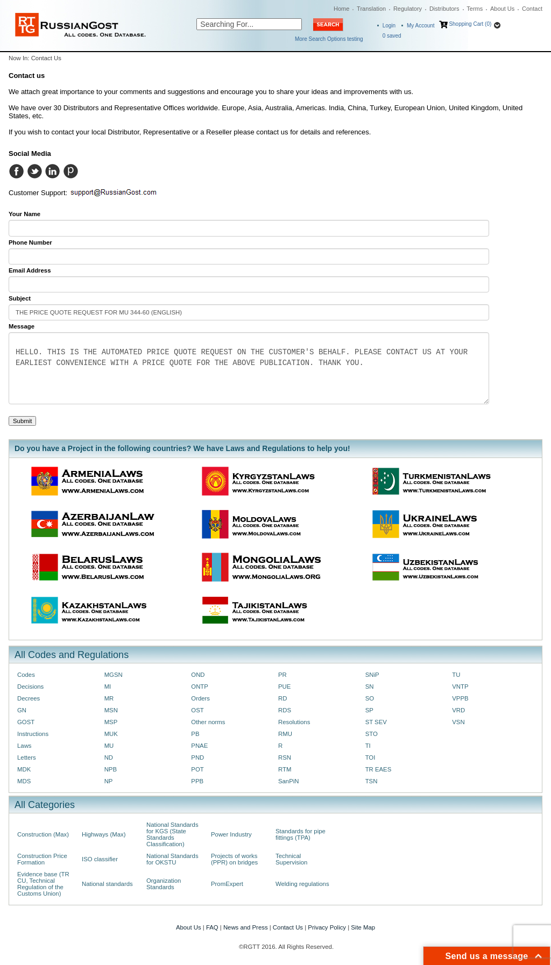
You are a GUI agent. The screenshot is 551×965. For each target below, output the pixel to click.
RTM (284, 769)
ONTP (199, 686)
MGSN (113, 674)
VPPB (460, 698)
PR (282, 674)
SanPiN (288, 781)
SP (369, 710)
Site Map (363, 927)
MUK (111, 734)
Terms (475, 8)
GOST (25, 722)
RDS (284, 710)
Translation (371, 8)
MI (107, 686)
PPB (197, 781)
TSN (371, 781)
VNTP (460, 686)
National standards (107, 884)
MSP (111, 722)
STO (371, 734)
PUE (284, 686)
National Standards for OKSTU (172, 859)
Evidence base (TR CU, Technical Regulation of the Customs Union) (43, 884)
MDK (24, 769)
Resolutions (294, 722)
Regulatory (407, 8)
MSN (111, 710)
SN (369, 686)
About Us (502, 8)
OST (197, 710)
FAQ (212, 927)
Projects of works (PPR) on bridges (234, 859)
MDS (24, 781)
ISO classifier (100, 859)
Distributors (444, 8)
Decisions (30, 686)
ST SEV (376, 722)
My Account (421, 25)
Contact (532, 8)
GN (21, 710)
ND (108, 757)
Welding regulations (302, 884)
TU (456, 674)
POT (197, 769)
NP (108, 781)
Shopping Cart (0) (470, 24)
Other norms (208, 722)
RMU (285, 734)
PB (195, 734)
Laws (24, 745)
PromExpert (227, 884)
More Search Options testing (329, 39)
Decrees (28, 698)
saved (392, 36)
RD (282, 698)
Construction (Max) (43, 834)
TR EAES (378, 769)
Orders (200, 698)
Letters (26, 757)
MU (109, 745)
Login (389, 25)
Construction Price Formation (42, 859)
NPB (110, 769)
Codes (26, 674)
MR (109, 698)
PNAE (199, 745)
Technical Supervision (291, 859)
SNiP (372, 674)
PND (197, 757)
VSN (458, 722)
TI (368, 745)
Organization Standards (163, 883)
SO (369, 698)
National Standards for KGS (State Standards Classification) (172, 834)
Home (341, 8)
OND (197, 674)
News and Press (245, 927)
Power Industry (231, 834)
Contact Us (288, 927)
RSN (284, 757)
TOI (370, 757)
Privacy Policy (327, 927)
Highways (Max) (103, 834)
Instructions (32, 734)
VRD (458, 710)
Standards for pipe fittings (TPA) (301, 834)
